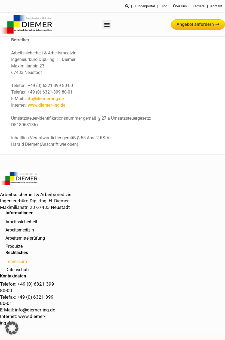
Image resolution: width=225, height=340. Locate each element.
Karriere (199, 6)
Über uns (180, 6)
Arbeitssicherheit (21, 221)
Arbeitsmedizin (19, 230)
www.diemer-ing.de (47, 105)
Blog (164, 6)
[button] (106, 24)
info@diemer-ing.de (44, 98)
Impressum (16, 261)
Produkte (14, 246)
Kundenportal (144, 6)
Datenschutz (17, 269)
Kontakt (216, 6)
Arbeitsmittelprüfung (25, 238)
